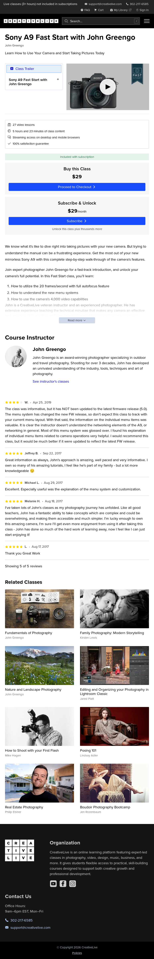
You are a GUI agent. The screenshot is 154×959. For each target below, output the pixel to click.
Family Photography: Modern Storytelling (112, 632)
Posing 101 (88, 750)
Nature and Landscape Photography (33, 689)
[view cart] (99, 10)
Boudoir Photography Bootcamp (105, 807)
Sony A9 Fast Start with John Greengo (28, 82)
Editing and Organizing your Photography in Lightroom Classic (114, 691)
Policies (77, 953)
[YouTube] (53, 883)
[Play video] (108, 87)
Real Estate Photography (24, 807)
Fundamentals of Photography (28, 632)
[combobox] (101, 21)
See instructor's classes (51, 381)
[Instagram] (72, 883)
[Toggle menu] (146, 21)
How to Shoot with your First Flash (32, 750)
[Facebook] (63, 883)
